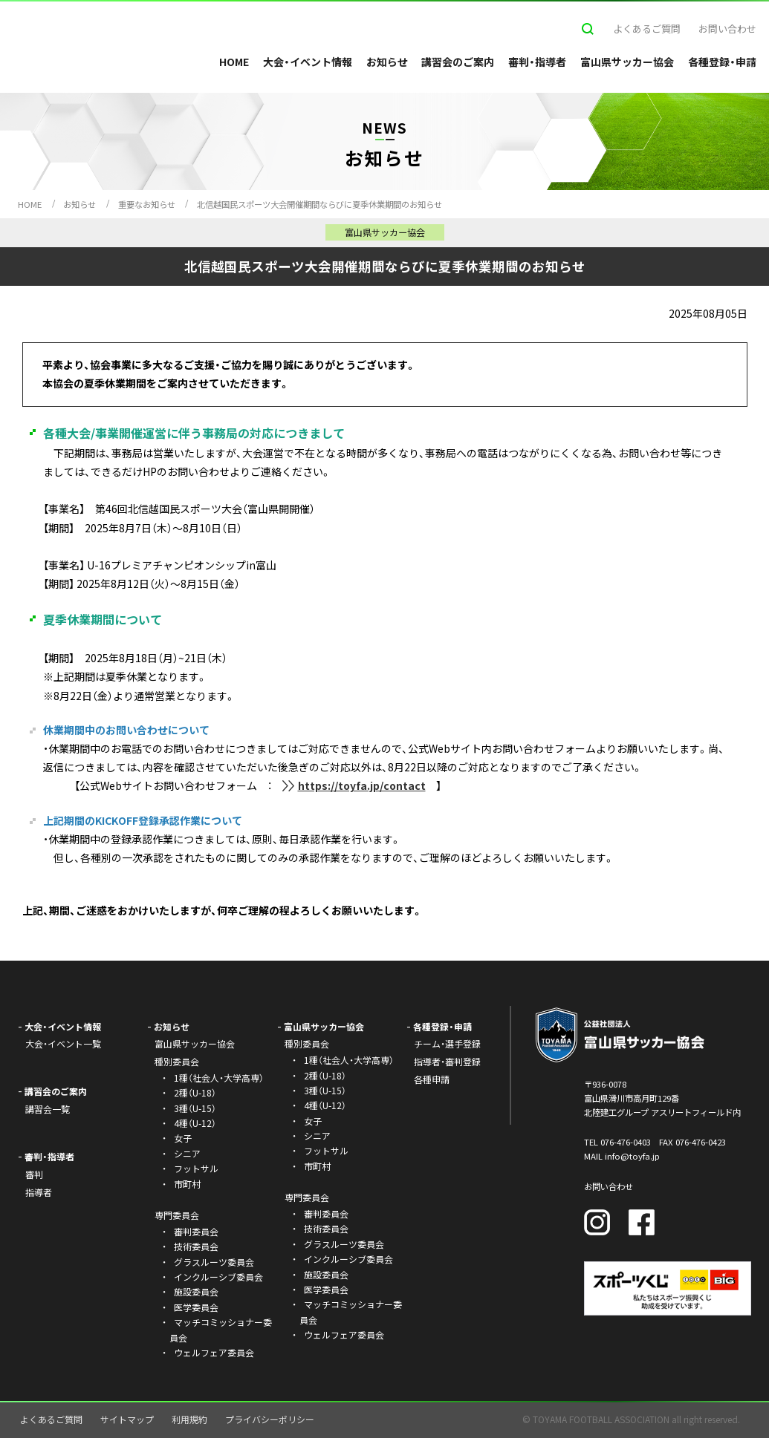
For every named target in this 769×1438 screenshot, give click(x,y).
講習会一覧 (47, 1108)
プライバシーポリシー (269, 1419)
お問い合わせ (727, 29)
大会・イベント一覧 (63, 1043)
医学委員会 (196, 1307)
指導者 (38, 1192)
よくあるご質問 (647, 29)
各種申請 (432, 1079)
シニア (187, 1153)
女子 (183, 1137)
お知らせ (387, 61)
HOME (234, 61)
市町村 (187, 1183)
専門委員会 (307, 1197)
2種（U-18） (195, 1092)
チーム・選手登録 (447, 1043)
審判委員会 (196, 1231)
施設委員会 (196, 1291)
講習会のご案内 (457, 61)
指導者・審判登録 (447, 1061)
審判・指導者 (537, 61)
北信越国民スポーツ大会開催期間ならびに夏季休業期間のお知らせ (319, 204)
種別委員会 (307, 1043)
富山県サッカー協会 (627, 61)
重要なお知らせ (146, 204)
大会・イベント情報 (307, 61)
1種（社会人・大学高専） (219, 1077)
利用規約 (189, 1419)
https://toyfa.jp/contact (362, 785)
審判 (34, 1174)
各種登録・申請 (722, 61)
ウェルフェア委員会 (214, 1352)
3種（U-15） (195, 1108)
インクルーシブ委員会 (218, 1276)
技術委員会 (196, 1246)
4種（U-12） (195, 1123)
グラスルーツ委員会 (214, 1261)
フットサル (196, 1168)
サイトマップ (127, 1419)
